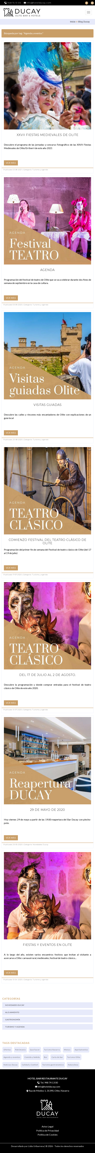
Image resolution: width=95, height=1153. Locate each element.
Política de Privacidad (47, 1130)
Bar (45, 1057)
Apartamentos (81, 1050)
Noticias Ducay (11, 1065)
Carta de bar (57, 1057)
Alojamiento (12, 1012)
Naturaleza (73, 1065)
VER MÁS (11, 163)
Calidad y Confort (30, 1065)
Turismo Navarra (52, 1050)
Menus (67, 1050)
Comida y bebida (32, 1057)
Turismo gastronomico (53, 1065)
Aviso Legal (47, 1126)
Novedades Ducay (14, 1005)
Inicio (72, 21)
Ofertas (7, 1050)
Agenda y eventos (12, 1057)
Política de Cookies (48, 1134)
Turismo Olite (73, 1057)
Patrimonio (20, 1050)
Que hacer (35, 1050)
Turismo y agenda (15, 1027)
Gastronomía (12, 1019)
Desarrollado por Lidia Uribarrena (27, 1146)
